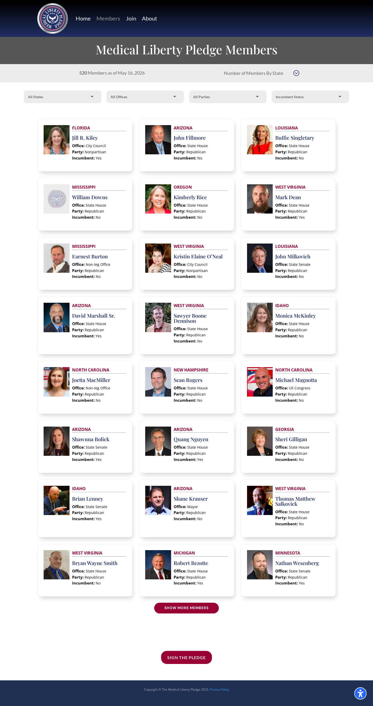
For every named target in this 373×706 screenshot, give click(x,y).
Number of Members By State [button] (253, 73)
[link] (52, 18)
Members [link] (108, 18)
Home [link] (83, 18)
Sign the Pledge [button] (186, 657)
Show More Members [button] (186, 608)
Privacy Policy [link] (219, 689)
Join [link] (131, 18)
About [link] (149, 18)
